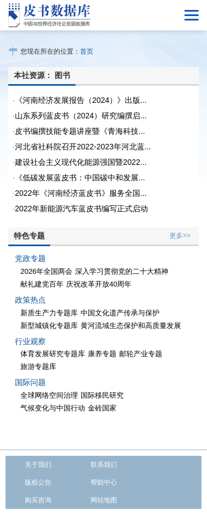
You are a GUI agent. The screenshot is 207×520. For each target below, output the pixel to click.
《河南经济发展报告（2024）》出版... (81, 100)
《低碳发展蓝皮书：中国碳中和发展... (80, 177)
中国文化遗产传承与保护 (120, 313)
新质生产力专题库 (49, 313)
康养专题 (102, 354)
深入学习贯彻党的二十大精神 (121, 271)
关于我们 (38, 465)
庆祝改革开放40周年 (98, 284)
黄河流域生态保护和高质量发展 (131, 325)
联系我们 (104, 465)
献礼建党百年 (41, 284)
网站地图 (104, 500)
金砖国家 (102, 408)
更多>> (179, 236)
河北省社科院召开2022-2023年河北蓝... (83, 146)
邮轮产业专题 (140, 354)
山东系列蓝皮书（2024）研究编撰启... (81, 115)
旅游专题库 (38, 366)
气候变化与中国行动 (52, 408)
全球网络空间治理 (49, 395)
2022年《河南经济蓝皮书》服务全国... (81, 193)
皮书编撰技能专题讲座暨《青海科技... (80, 131)
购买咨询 (38, 500)
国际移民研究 (102, 395)
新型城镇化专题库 (49, 325)
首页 (86, 51)
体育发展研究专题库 (52, 354)
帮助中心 (104, 482)
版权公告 (38, 482)
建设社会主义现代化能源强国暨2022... (81, 162)
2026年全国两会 (46, 271)
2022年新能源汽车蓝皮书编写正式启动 (81, 208)
